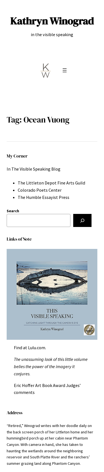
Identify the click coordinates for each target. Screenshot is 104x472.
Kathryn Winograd (52, 21)
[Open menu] (64, 70)
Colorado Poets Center (40, 190)
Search (13, 210)
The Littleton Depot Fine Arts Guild (51, 183)
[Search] (82, 220)
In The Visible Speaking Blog (33, 169)
